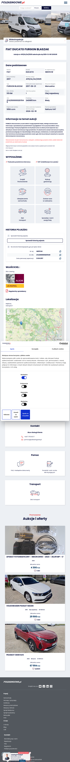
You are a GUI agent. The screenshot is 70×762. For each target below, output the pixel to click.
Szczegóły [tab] (35, 364)
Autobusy (7, 690)
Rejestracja (50, 716)
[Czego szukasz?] (24, 8)
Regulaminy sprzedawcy (16, 282)
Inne (5, 705)
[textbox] (36, 8)
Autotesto (50, 705)
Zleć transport (35, 491)
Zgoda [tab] (12, 364)
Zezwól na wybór (35, 401)
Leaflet (47, 332)
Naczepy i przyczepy (10, 688)
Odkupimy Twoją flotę (32, 685)
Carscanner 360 (52, 700)
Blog (5, 716)
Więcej (22, 760)
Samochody (7, 685)
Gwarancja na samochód (55, 688)
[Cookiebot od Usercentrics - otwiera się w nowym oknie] (60, 359)
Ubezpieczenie (51, 690)
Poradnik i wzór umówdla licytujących (49, 463)
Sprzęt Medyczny (9, 698)
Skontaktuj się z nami (53, 714)
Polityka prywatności (53, 724)
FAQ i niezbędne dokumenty (20, 462)
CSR (5, 718)
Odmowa (13, 401)
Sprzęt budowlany (9, 700)
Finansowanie (51, 685)
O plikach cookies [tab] (58, 364)
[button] (68, 25)
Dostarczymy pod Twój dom (54, 696)
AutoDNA (50, 702)
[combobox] (36, 8)
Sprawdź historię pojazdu (35, 232)
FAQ (48, 719)
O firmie (6, 713)
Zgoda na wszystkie (57, 401)
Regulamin (50, 721)
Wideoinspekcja (52, 693)
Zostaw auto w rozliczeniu (33, 688)
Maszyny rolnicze (9, 695)
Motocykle (7, 703)
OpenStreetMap (54, 332)
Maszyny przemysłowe (11, 693)
